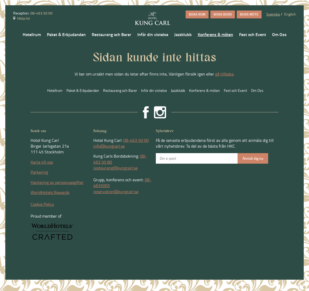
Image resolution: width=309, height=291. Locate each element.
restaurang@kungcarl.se (115, 168)
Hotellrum (32, 34)
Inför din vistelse (152, 34)
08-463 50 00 (41, 13)
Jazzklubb (183, 34)
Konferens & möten (215, 34)
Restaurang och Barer (111, 34)
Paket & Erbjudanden (66, 34)
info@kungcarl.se (109, 146)
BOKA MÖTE (249, 14)
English (290, 14)
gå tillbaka (224, 74)
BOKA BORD (223, 14)
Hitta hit (21, 18)
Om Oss (279, 34)
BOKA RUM (197, 14)
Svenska (273, 14)
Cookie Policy (42, 204)
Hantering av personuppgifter (57, 182)
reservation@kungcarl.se (115, 191)
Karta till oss (42, 162)
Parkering (39, 172)
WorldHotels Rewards (50, 192)
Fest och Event (252, 34)
